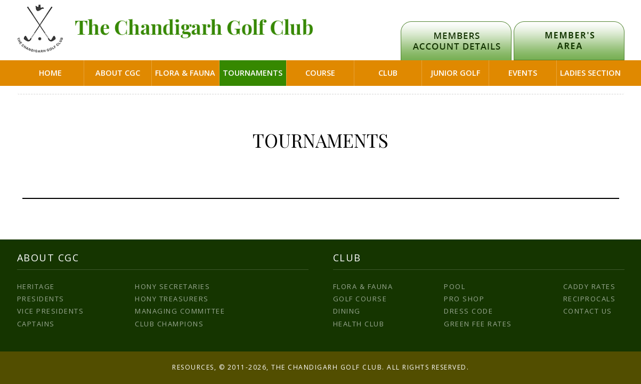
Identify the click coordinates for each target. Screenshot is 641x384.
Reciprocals (589, 298)
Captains (36, 324)
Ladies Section (590, 73)
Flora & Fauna (185, 73)
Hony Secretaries (172, 286)
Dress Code (468, 311)
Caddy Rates (589, 286)
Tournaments (252, 73)
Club (387, 73)
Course (320, 73)
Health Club (359, 324)
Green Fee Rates (478, 324)
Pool (454, 286)
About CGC (117, 73)
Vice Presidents (50, 311)
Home (50, 73)
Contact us (587, 311)
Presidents (40, 298)
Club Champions (169, 324)
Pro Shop (464, 298)
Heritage (36, 286)
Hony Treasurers (172, 298)
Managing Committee (180, 311)
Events (522, 73)
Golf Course (360, 298)
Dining (347, 311)
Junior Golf (455, 73)
